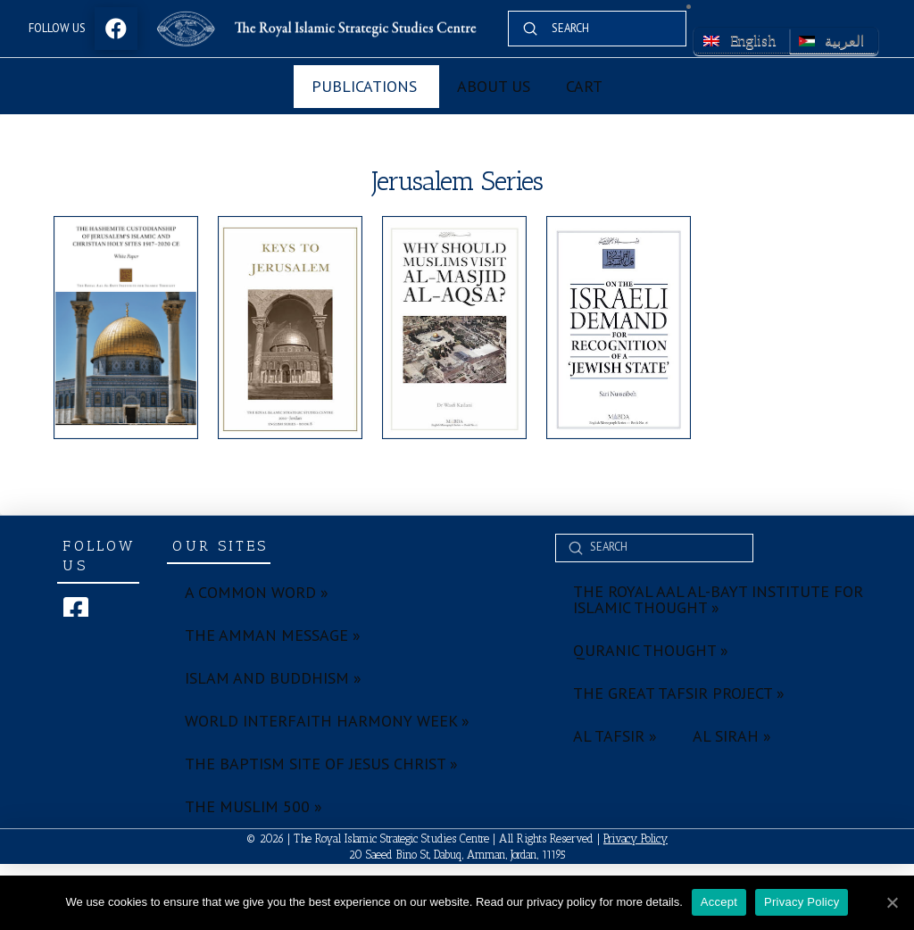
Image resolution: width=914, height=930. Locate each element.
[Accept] (892, 902)
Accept (719, 902)
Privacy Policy (635, 838)
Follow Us (57, 28)
